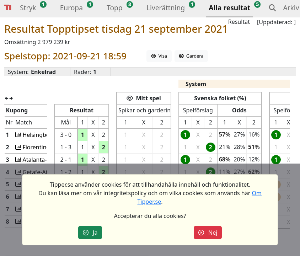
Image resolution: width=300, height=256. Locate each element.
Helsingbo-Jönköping (49, 135)
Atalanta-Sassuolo (45, 160)
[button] (28, 8)
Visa (159, 56)
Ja (90, 232)
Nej (208, 232)
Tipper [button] (7, 7)
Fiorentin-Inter (41, 147)
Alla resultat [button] (229, 7)
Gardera (191, 56)
